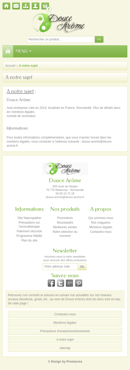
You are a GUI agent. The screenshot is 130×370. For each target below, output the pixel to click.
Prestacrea (74, 361)
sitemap (65, 348)
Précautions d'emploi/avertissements (65, 331)
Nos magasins (100, 222)
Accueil (10, 65)
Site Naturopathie (29, 218)
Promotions (65, 218)
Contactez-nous (100, 232)
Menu (24, 51)
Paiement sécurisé (29, 231)
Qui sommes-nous (100, 218)
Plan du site (29, 240)
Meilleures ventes (65, 227)
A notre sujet (65, 339)
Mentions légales (100, 227)
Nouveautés (65, 222)
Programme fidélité (29, 236)
